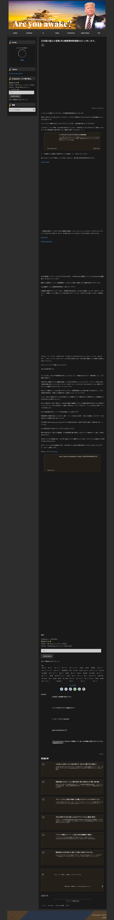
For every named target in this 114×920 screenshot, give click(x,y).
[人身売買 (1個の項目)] (92, 673)
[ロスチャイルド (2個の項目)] (93, 671)
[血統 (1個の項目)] (68, 676)
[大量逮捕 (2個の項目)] (44, 673)
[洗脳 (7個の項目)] (82, 668)
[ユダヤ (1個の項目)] (74, 676)
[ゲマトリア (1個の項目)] (100, 673)
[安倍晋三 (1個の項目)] (62, 681)
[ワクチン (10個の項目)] (65, 668)
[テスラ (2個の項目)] (86, 671)
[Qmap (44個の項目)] (44, 668)
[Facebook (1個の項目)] (44, 678)
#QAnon (55, 451)
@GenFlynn (44, 237)
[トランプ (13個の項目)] (57, 668)
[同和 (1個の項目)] (97, 678)
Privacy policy (96, 915)
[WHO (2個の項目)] (79, 673)
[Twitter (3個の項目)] (76, 671)
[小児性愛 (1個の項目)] (65, 678)
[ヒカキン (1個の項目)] (72, 678)
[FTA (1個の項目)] (74, 681)
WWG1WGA (47, 656)
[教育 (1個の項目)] (55, 678)
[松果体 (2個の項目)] (86, 673)
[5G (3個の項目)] (71, 671)
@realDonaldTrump (46, 241)
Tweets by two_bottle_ (16, 73)
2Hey (22, 60)
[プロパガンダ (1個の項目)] (93, 676)
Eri (42, 635)
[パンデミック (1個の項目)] (80, 678)
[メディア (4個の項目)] (100, 668)
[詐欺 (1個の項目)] (59, 678)
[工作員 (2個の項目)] (101, 671)
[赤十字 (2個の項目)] (62, 673)
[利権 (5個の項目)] (87, 668)
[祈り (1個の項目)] (85, 676)
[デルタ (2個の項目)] (73, 673)
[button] (33, 110)
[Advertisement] (72, 489)
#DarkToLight (45, 162)
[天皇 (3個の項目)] (81, 671)
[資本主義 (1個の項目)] (100, 676)
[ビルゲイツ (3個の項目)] (57, 671)
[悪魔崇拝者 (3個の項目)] (64, 671)
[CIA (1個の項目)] (50, 678)
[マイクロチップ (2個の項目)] (53, 673)
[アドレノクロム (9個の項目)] (74, 668)
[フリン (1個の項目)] (80, 676)
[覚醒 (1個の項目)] (102, 678)
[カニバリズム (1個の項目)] (48, 681)
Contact (104, 915)
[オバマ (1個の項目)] (86, 681)
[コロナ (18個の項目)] (51, 668)
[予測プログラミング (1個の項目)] (60, 676)
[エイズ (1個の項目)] (98, 681)
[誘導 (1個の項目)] (51, 676)
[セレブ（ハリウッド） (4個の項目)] (47, 671)
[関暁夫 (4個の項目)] (93, 668)
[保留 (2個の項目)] (67, 673)
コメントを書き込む (72, 901)
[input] (22, 110)
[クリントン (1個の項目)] (45, 676)
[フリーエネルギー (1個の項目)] (89, 678)
